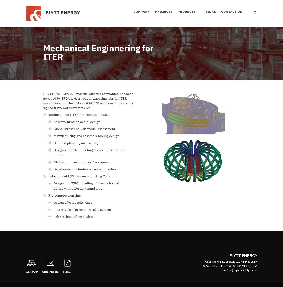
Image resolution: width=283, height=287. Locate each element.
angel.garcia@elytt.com (243, 270)
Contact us (231, 12)
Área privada (248, 17)
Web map (32, 272)
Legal (67, 272)
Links (211, 12)
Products (187, 12)
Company (141, 12)
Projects (164, 12)
